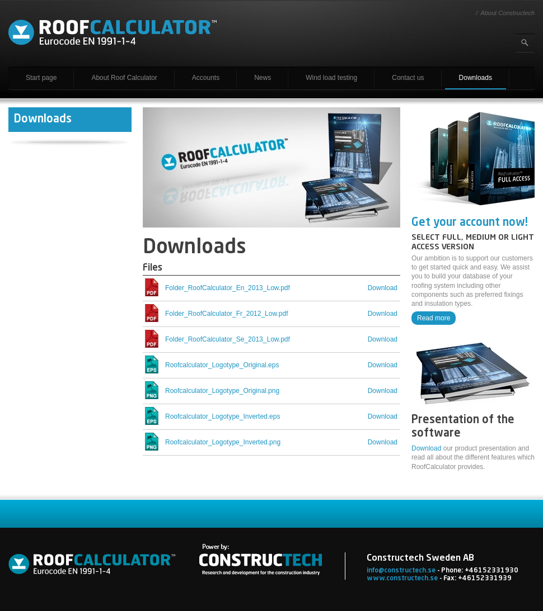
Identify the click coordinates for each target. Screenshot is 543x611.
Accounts (205, 78)
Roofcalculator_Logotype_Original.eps (222, 365)
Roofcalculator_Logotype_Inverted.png (222, 442)
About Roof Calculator (124, 78)
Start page (41, 78)
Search (525, 43)
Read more (433, 318)
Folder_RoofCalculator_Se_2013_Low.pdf (227, 339)
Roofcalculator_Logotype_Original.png (222, 391)
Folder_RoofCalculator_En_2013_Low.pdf (227, 288)
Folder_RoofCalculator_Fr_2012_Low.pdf (226, 314)
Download (426, 448)
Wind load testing (331, 78)
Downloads (475, 78)
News (262, 78)
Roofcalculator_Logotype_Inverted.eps (222, 416)
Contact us (408, 78)
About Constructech (507, 13)
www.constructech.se (402, 578)
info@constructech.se (401, 570)
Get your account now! (469, 223)
